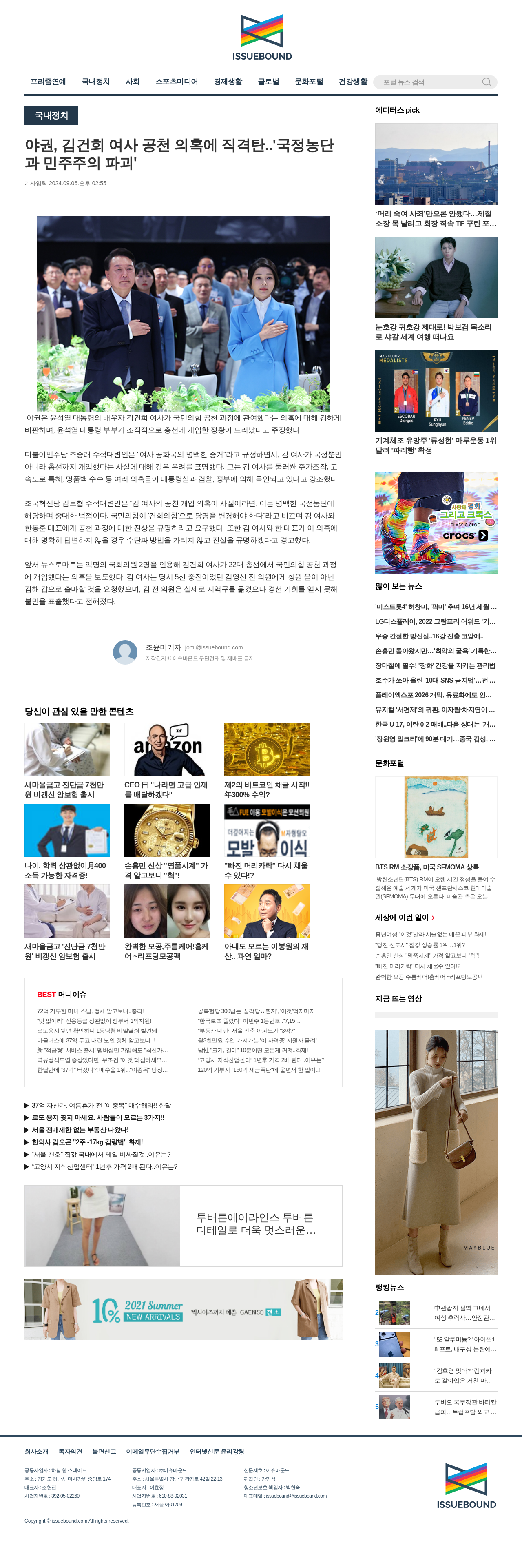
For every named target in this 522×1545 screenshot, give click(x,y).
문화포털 (308, 82)
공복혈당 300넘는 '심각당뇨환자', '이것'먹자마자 (256, 1011)
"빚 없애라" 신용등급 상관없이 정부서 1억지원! (94, 1020)
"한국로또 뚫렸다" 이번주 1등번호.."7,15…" (250, 1020)
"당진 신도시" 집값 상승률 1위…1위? (420, 945)
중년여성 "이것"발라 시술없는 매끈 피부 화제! (430, 934)
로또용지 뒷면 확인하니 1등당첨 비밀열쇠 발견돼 (97, 1030)
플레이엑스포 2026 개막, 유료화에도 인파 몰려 (433, 696)
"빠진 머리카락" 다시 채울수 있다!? (417, 966)
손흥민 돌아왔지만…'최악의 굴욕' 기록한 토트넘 (432, 651)
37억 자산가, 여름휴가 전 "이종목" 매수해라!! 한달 (101, 1105)
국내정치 (96, 82)
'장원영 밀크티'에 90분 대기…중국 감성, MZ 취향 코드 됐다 (434, 740)
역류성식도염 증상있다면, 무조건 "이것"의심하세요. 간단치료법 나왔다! (103, 1060)
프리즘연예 (48, 82)
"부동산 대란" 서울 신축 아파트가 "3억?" (246, 1030)
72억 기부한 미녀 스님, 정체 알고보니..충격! (90, 1011)
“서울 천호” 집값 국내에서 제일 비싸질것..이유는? (101, 1154)
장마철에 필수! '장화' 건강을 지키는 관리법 (435, 665)
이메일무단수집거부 (152, 1451)
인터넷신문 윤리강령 (217, 1451)
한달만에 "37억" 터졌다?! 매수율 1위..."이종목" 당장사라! (103, 1069)
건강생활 (352, 82)
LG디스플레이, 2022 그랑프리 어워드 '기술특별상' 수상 (435, 622)
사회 (133, 82)
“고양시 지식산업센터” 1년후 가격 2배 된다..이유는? (261, 1060)
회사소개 (36, 1451)
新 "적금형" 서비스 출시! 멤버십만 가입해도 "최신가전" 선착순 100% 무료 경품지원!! (103, 1050)
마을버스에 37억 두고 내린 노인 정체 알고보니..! (96, 1040)
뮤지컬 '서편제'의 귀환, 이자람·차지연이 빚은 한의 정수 (435, 710)
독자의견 (70, 1451)
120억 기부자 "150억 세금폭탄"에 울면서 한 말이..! (259, 1069)
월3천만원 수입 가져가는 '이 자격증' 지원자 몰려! (257, 1040)
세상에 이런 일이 (404, 917)
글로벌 (268, 82)
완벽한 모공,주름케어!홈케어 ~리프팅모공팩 (429, 976)
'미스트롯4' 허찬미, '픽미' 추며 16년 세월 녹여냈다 (436, 607)
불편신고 (104, 1451)
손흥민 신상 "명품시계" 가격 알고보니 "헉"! (427, 955)
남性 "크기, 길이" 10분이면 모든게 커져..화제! (253, 1050)
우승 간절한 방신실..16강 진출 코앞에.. (429, 636)
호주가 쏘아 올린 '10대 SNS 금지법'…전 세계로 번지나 (435, 681)
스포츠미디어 (176, 82)
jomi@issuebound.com (214, 647)
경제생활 (228, 82)
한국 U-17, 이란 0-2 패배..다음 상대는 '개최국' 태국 (435, 725)
